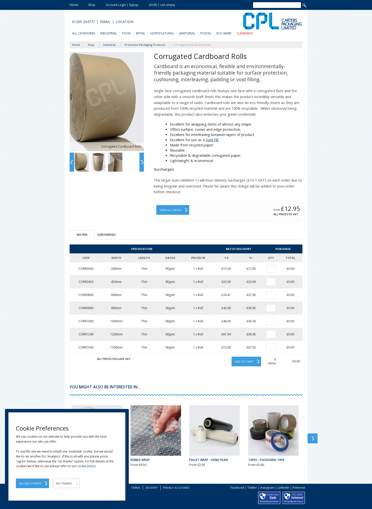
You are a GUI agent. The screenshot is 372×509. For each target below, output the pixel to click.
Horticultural (162, 33)
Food (126, 33)
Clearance (245, 33)
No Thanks (64, 483)
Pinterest (298, 487)
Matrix (82, 235)
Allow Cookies (30, 483)
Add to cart (244, 361)
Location (124, 22)
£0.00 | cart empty (162, 5)
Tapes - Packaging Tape (266, 460)
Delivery (151, 487)
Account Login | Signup (122, 5)
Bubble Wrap (140, 460)
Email (105, 22)
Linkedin (283, 487)
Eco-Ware (223, 33)
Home (74, 5)
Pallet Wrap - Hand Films (208, 460)
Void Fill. (212, 139)
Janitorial (187, 33)
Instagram (267, 487)
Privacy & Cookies (176, 487)
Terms (135, 487)
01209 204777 (83, 22)
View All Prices (170, 210)
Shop (91, 5)
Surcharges (106, 235)
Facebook (237, 487)
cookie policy (86, 466)
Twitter (252, 487)
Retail (140, 33)
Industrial (108, 33)
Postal (205, 33)
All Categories (83, 33)
